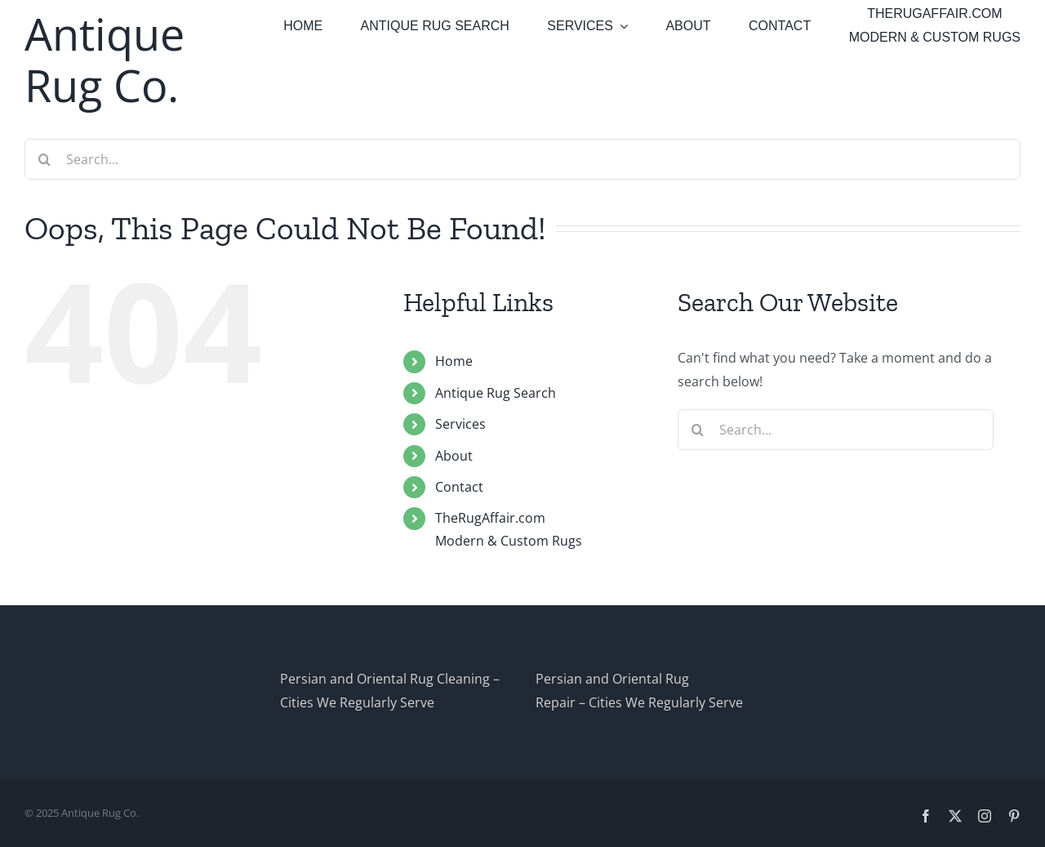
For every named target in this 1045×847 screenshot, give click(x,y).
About (454, 456)
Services (460, 424)
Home (454, 361)
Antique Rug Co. (104, 59)
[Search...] (522, 159)
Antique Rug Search (495, 393)
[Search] (44, 159)
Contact (459, 487)
